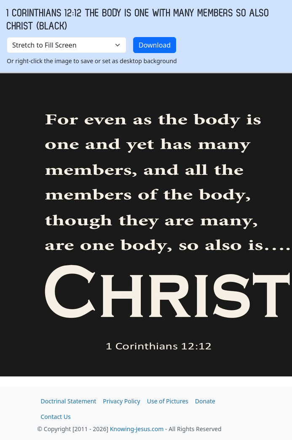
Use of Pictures (167, 401)
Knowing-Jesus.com (137, 429)
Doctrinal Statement (68, 401)
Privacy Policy (121, 401)
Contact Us (56, 417)
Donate (205, 401)
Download (155, 45)
